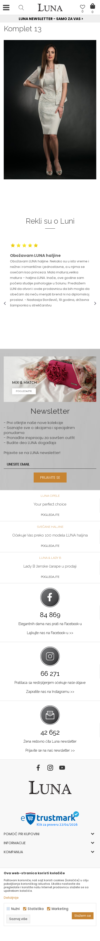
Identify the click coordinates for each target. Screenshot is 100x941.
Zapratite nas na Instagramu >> (50, 692)
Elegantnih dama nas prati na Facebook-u (50, 624)
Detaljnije (11, 897)
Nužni (15, 909)
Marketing (60, 909)
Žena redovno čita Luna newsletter (50, 741)
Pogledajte (50, 515)
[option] (50, 19)
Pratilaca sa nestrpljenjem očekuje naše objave (50, 683)
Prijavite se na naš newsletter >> (50, 750)
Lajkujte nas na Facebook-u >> (50, 633)
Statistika (36, 909)
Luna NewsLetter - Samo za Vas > (51, 18)
